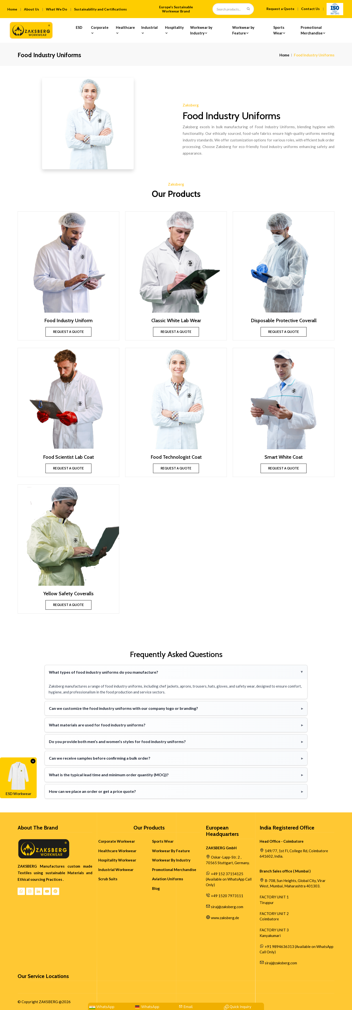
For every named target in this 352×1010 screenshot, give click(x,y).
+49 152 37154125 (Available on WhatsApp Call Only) (229, 879)
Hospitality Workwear (117, 860)
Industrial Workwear (115, 869)
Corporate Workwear (116, 841)
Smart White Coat (283, 457)
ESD (79, 30)
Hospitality (174, 30)
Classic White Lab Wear (176, 320)
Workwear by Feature (243, 30)
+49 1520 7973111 (227, 895)
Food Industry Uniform (68, 320)
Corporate (100, 30)
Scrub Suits (107, 879)
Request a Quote (280, 9)
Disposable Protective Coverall (284, 320)
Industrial (149, 30)
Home (12, 9)
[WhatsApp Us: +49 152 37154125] (146, 1006)
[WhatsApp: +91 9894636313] (101, 1006)
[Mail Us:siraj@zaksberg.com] (186, 1006)
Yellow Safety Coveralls (68, 593)
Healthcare (125, 30)
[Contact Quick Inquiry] (237, 1006)
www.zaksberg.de (225, 917)
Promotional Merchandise (313, 30)
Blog (156, 888)
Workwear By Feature (171, 851)
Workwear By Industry (171, 860)
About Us (31, 9)
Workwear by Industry (201, 30)
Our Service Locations (43, 976)
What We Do (56, 9)
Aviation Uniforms (167, 879)
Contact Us (310, 9)
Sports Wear (279, 30)
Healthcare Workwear (117, 851)
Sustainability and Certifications (100, 9)
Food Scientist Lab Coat (68, 457)
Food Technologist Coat (176, 457)
